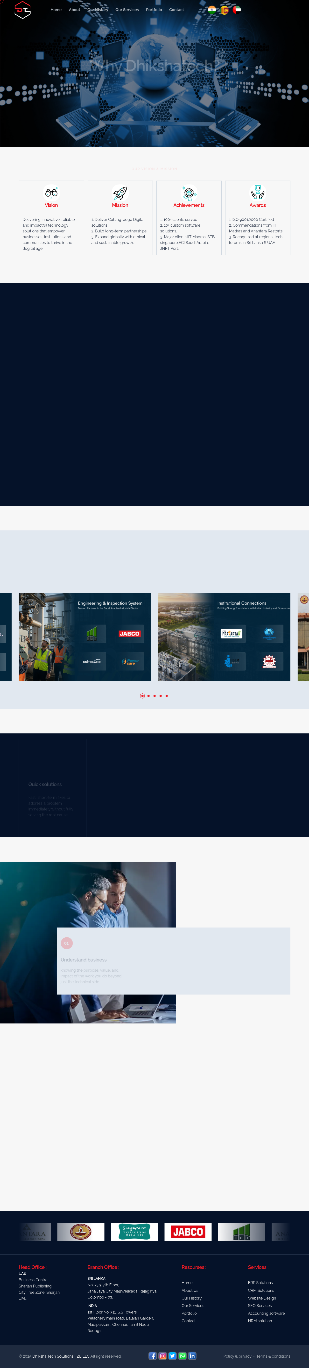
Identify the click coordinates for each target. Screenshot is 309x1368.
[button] (142, 695)
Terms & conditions (273, 1356)
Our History (97, 9)
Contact (176, 9)
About (74, 9)
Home (56, 9)
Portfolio (154, 9)
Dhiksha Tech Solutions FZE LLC (61, 1356)
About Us (190, 1290)
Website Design (262, 1298)
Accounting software (266, 1313)
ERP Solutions (260, 1282)
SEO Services (260, 1305)
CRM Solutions (261, 1290)
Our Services (127, 9)
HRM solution (260, 1321)
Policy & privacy (238, 1356)
